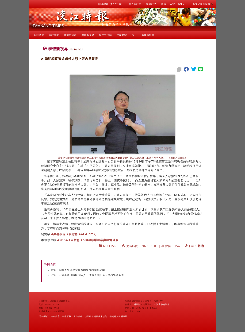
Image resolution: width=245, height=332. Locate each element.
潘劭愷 (137, 304)
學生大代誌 (105, 34)
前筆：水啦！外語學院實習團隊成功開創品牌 (78, 270)
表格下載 (66, 316)
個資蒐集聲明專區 (118, 316)
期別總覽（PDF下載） (111, 4)
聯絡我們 (43, 316)
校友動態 (122, 34)
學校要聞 (54, 34)
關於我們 (151, 4)
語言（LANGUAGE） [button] (174, 4)
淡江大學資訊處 (162, 304)
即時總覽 (39, 34)
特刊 (134, 34)
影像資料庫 (148, 34)
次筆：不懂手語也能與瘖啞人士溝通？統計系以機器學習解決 (87, 275)
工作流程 (77, 316)
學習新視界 (87, 34)
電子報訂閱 (135, 4)
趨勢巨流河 (70, 34)
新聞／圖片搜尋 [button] (203, 4)
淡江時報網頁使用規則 (96, 316)
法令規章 (55, 316)
